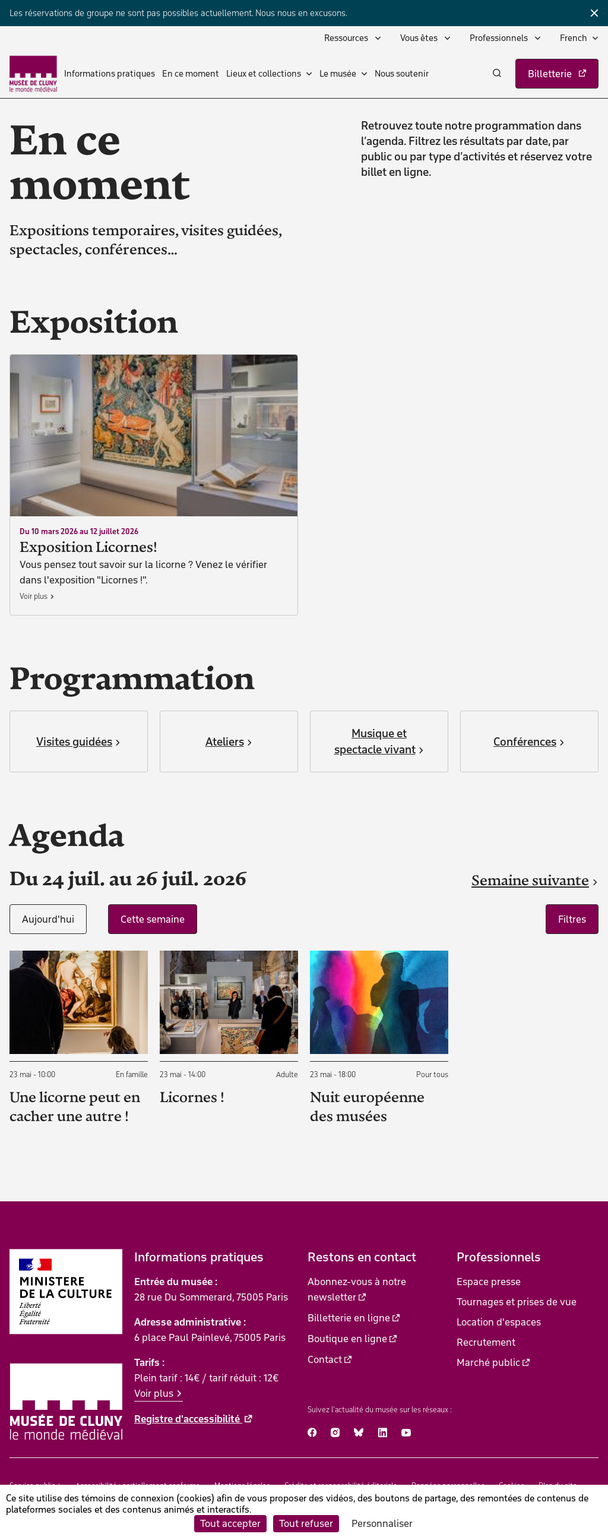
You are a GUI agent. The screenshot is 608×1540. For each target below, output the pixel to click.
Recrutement (486, 1342)
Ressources (347, 38)
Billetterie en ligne (349, 1318)
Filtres (572, 919)
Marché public (488, 1362)
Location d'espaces (499, 1322)
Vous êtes (419, 38)
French (573, 38)
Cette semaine (153, 919)
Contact (325, 1359)
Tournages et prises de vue (517, 1302)
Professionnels (500, 38)
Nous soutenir (402, 73)
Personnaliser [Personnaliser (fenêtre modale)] (382, 1523)
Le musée (337, 73)
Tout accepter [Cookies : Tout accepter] (230, 1523)
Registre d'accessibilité (188, 1419)
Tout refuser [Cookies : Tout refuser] (306, 1523)
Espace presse (489, 1281)
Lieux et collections (263, 73)
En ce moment (190, 73)
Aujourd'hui (48, 919)
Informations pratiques (109, 73)
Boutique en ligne (347, 1339)
